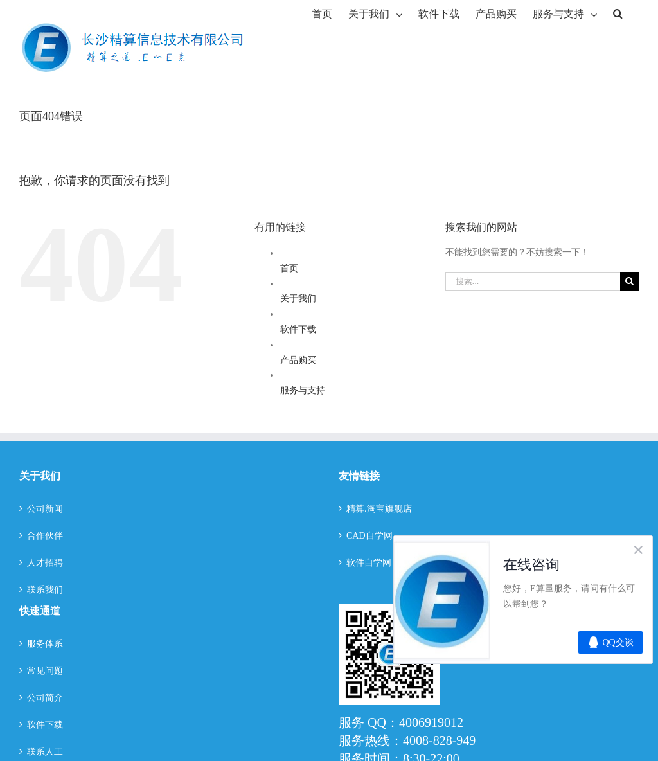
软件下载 (298, 329)
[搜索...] (532, 281)
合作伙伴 (45, 536)
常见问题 (45, 671)
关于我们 (298, 298)
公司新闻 (45, 509)
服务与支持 (302, 390)
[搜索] (618, 13)
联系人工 (45, 752)
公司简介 (45, 698)
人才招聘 (45, 563)
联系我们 (45, 590)
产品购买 (298, 360)
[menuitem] (322, 13)
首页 (289, 268)
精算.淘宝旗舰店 (379, 509)
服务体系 (45, 644)
